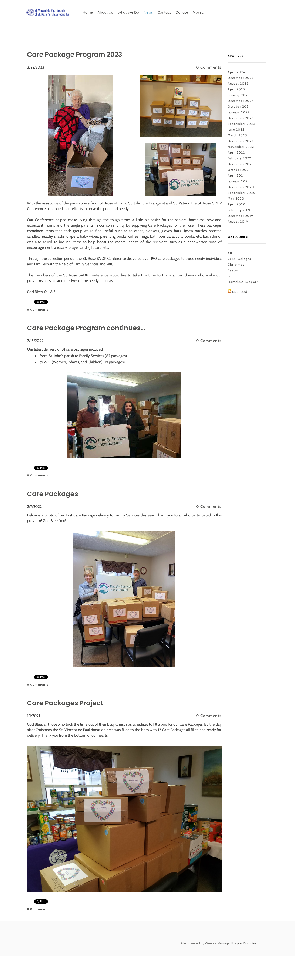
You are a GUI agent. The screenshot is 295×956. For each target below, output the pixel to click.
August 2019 (238, 221)
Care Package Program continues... (90, 328)
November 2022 (241, 147)
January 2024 (239, 112)
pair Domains (247, 943)
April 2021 (236, 175)
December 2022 (241, 141)
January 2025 (239, 95)
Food (232, 276)
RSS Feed (239, 292)
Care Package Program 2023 (78, 54)
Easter (233, 270)
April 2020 (237, 204)
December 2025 (241, 78)
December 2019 (240, 216)
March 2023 (237, 135)
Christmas (236, 264)
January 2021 (238, 181)
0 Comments (209, 67)
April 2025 (236, 89)
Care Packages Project (67, 703)
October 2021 (239, 170)
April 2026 (236, 72)
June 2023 (236, 129)
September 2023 (241, 124)
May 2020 (236, 198)
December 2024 (241, 101)
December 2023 (241, 118)
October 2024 (239, 106)
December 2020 (241, 187)
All (230, 253)
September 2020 (242, 193)
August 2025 (238, 83)
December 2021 (240, 164)
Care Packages (54, 494)
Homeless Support (243, 282)
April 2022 (236, 152)
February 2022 (239, 158)
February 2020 (240, 210)
